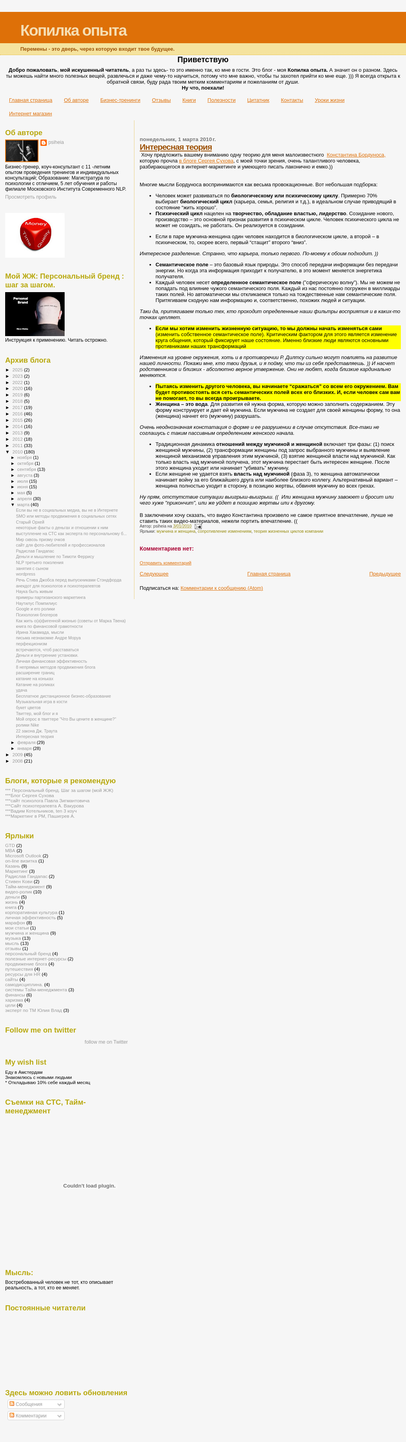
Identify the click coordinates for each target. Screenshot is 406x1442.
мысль (12, 943)
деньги (12, 896)
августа (25, 475)
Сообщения (26, 1404)
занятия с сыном (32, 568)
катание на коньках (34, 678)
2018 (18, 401)
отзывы (13, 948)
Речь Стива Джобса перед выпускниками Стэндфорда (68, 580)
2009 (18, 754)
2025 (18, 369)
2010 (18, 451)
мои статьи (17, 927)
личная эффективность (30, 917)
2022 (18, 382)
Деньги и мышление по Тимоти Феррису (55, 556)
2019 (18, 394)
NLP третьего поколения (39, 562)
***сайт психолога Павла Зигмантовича (47, 800)
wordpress (25, 574)
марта (24, 504)
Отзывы (161, 100)
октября (26, 463)
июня (23, 486)
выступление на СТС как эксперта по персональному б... (71, 533)
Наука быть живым (34, 591)
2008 (18, 760)
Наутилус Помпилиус (36, 603)
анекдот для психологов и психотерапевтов (58, 585)
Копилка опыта (73, 30)
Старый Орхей (30, 522)
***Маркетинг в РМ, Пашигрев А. (40, 816)
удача (21, 690)
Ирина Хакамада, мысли (40, 632)
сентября (27, 469)
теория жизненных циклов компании (288, 531)
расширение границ (35, 672)
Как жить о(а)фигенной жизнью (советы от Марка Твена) (71, 620)
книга (11, 907)
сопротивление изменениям (224, 531)
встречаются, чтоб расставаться (47, 649)
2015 (18, 420)
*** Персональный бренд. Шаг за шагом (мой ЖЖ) (59, 790)
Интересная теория (176, 146)
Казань (12, 865)
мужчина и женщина (176, 531)
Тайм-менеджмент (25, 886)
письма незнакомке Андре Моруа (48, 637)
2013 (18, 432)
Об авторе (76, 100)
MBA (10, 850)
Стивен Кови (19, 881)
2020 (18, 388)
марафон (15, 922)
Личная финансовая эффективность (51, 661)
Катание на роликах (35, 684)
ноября (25, 457)
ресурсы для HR (22, 974)
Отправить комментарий (165, 562)
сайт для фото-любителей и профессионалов (60, 545)
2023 (18, 376)
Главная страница (30, 100)
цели (10, 1005)
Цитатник (258, 100)
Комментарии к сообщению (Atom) (221, 588)
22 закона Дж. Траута (36, 731)
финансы (15, 994)
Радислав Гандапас (35, 551)
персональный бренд (28, 953)
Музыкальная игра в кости (41, 701)
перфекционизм (31, 643)
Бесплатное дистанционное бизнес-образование (63, 696)
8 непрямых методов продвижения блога (55, 667)
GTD (10, 845)
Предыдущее (385, 574)
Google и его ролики (35, 608)
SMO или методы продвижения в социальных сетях (66, 516)
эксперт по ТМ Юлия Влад (33, 1010)
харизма (14, 999)
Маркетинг (16, 871)
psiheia (56, 142)
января (25, 748)
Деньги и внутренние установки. (47, 655)
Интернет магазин (30, 114)
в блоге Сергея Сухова (206, 161)
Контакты (292, 100)
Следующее (154, 574)
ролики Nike (27, 725)
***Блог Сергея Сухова (29, 795)
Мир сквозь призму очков (40, 539)
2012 (18, 439)
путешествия (19, 969)
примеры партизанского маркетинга (50, 597)
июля (23, 481)
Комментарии (28, 1416)
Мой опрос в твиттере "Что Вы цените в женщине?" (66, 719)
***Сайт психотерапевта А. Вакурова (44, 805)
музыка (13, 938)
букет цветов (28, 707)
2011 (18, 445)
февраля (27, 742)
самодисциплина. (24, 984)
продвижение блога (26, 963)
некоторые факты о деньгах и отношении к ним (62, 527)
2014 (18, 426)
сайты (11, 979)
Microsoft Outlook (23, 855)
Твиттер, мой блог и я (37, 713)
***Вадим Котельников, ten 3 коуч (41, 810)
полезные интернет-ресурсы (35, 958)
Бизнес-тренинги (120, 100)
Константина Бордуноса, (356, 155)
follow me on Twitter (106, 1042)
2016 (18, 413)
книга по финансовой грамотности (49, 626)
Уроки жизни (330, 100)
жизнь (11, 902)
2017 (18, 407)
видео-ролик (18, 891)
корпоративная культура (31, 912)
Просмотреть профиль (30, 197)
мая (22, 492)
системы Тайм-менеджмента (36, 989)
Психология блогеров (36, 614)
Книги (189, 100)
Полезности (221, 100)
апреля (25, 498)
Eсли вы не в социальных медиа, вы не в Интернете (67, 510)
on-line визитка (21, 860)
